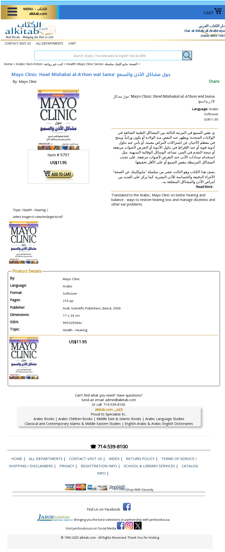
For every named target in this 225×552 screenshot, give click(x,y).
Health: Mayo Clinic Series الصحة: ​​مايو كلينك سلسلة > (103, 64)
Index (114, 458)
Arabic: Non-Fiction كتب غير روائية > (41, 64)
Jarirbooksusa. (159, 519)
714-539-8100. (114, 404)
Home (8, 64)
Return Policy (140, 458)
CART (213, 12)
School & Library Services (149, 465)
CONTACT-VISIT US (18, 43)
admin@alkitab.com (120, 400)
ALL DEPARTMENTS (49, 43)
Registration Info (99, 465)
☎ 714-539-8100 (109, 446)
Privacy (66, 465)
